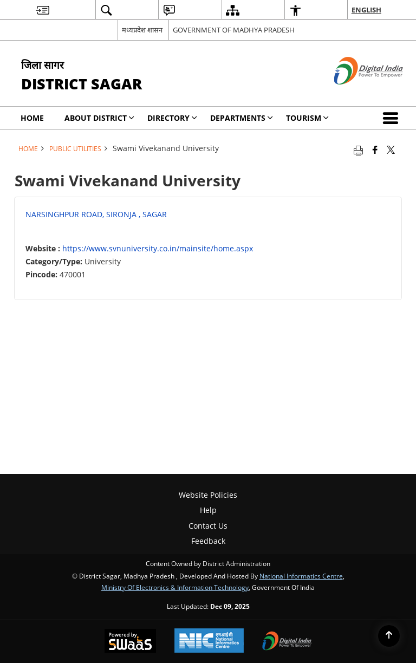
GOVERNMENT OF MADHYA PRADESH (234, 30)
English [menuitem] (366, 10)
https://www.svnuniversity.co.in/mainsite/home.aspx (157, 248)
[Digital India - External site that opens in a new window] (355, 93)
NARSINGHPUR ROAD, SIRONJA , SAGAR (96, 214)
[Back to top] (389, 636)
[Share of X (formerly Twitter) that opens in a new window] (391, 149)
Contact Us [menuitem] (207, 526)
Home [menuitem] (32, 118)
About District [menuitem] (99, 118)
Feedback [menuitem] (208, 541)
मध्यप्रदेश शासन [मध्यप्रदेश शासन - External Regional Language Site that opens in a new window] (142, 30)
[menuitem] (42, 10)
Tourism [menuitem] (307, 118)
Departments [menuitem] (241, 118)
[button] (393, 118)
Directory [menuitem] (172, 118)
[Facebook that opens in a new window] (375, 149)
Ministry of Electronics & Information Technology (175, 587)
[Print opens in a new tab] (358, 149)
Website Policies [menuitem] (208, 495)
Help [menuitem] (208, 510)
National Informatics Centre (301, 575)
